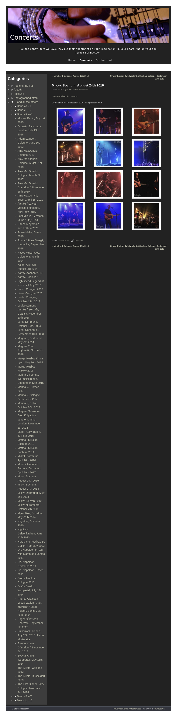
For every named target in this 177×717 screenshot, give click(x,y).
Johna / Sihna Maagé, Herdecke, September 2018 (31, 244)
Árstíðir (18, 89)
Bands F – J (24, 110)
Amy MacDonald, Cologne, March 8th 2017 (29, 175)
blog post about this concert (65, 96)
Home (72, 60)
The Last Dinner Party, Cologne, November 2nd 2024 (31, 688)
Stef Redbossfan (81, 90)
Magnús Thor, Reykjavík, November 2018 (30, 350)
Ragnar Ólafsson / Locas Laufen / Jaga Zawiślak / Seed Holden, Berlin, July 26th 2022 (30, 606)
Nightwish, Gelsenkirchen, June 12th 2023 (30, 533)
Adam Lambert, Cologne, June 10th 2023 (29, 142)
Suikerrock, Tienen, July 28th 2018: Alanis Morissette (31, 635)
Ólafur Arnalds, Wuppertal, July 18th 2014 (30, 590)
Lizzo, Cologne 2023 (30, 293)
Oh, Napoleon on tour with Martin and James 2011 (31, 553)
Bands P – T (24, 696)
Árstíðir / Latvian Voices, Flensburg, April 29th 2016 (29, 207)
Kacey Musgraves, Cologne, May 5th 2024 (29, 256)
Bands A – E (24, 106)
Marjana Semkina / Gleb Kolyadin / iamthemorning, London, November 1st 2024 (29, 419)
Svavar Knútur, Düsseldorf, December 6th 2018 (31, 647)
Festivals (19, 93)
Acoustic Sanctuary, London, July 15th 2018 (29, 130)
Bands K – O (25, 114)
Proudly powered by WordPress (127, 709)
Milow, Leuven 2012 (30, 500)
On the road (104, 60)
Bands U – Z (24, 700)
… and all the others (26, 101)
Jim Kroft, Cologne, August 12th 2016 (70, 76)
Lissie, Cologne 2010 (30, 289)
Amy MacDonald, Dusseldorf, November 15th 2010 (31, 187)
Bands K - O (64, 241)
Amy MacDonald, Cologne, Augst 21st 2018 (30, 163)
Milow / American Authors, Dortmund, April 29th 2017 (29, 468)
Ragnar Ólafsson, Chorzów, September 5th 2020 (30, 623)
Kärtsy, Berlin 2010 (29, 276)
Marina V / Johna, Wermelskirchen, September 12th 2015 (31, 378)
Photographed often (26, 97)
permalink (79, 241)
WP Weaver (159, 709)
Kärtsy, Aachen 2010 (30, 272)
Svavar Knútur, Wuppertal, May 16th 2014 (30, 659)
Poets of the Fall (23, 85)
